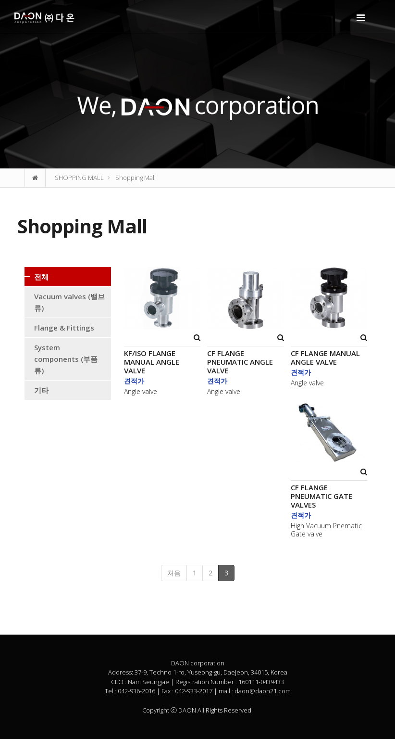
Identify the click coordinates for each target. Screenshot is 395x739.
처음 (174, 572)
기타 (41, 390)
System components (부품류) (66, 359)
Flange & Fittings (64, 327)
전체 (41, 276)
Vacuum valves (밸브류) (69, 302)
